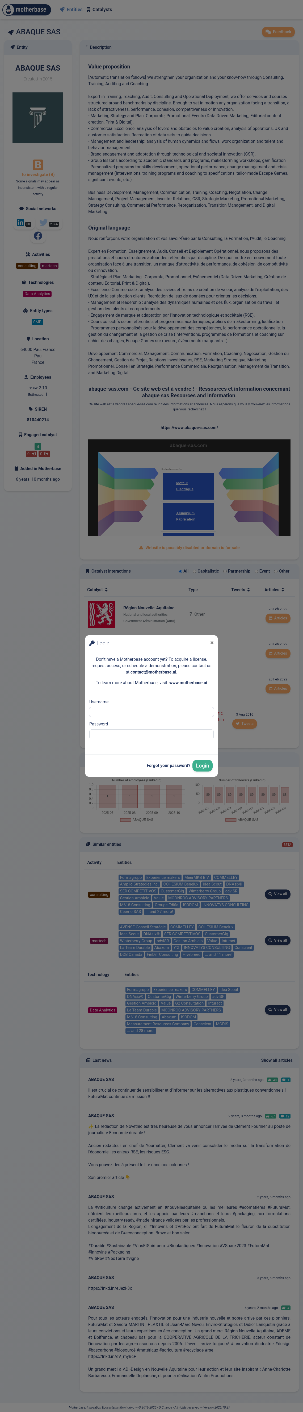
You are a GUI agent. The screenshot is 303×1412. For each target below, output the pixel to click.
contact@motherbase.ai (153, 672)
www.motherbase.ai (188, 682)
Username (99, 701)
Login (202, 765)
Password (98, 724)
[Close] (212, 642)
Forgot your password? (168, 765)
